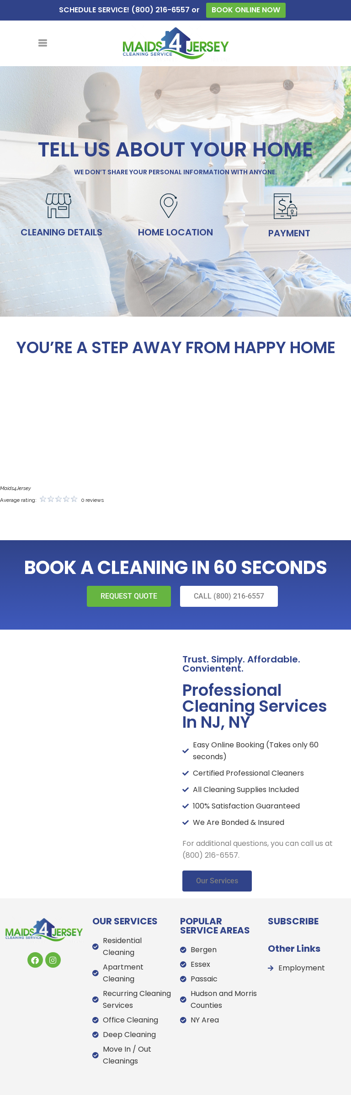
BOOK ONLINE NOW (246, 10)
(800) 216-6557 (160, 10)
